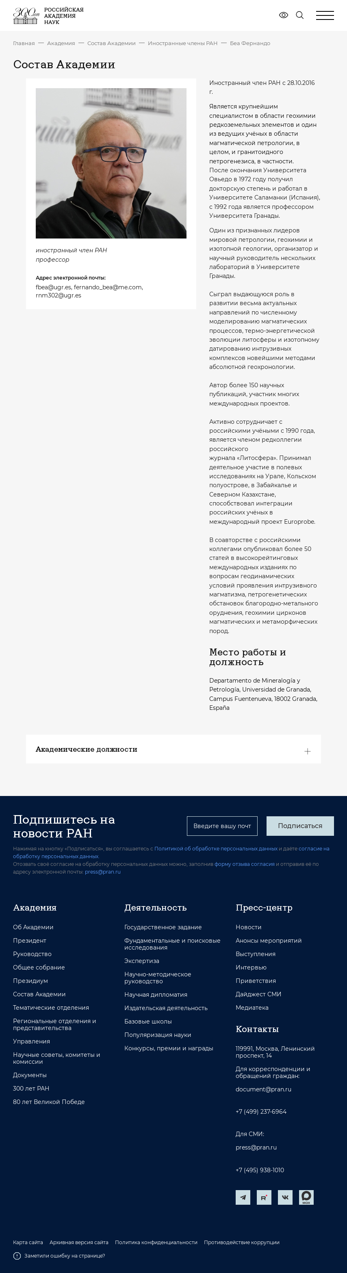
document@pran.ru (263, 1089)
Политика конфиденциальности (156, 1242)
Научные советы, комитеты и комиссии (56, 1058)
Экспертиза (141, 961)
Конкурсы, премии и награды (168, 1048)
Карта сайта (28, 1242)
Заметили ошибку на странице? (59, 1256)
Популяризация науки (157, 1035)
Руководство (32, 954)
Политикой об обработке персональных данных (216, 849)
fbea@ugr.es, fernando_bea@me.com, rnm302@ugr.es (89, 291)
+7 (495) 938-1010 (260, 1170)
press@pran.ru (103, 872)
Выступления (255, 954)
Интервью (251, 967)
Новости (249, 927)
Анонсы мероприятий (269, 940)
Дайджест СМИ (259, 994)
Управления (31, 1041)
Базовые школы (148, 1021)
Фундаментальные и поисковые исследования (172, 944)
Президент (29, 940)
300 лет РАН (31, 1088)
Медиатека (252, 1007)
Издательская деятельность (166, 1008)
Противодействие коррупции (242, 1242)
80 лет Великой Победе (49, 1102)
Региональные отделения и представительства (54, 1025)
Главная (24, 43)
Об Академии (33, 927)
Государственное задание (163, 927)
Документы (30, 1075)
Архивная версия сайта (79, 1242)
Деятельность (155, 907)
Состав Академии (111, 43)
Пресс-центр (264, 907)
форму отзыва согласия (245, 864)
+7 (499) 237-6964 (261, 1111)
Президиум (30, 981)
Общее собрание (39, 967)
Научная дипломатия (155, 994)
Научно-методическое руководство (157, 978)
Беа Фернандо (250, 43)
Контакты (257, 1028)
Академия (61, 43)
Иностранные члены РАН (183, 43)
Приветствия (256, 981)
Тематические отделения (51, 1007)
